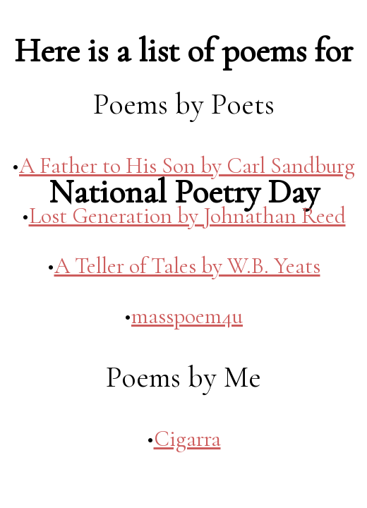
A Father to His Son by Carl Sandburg (187, 165)
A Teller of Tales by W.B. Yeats (187, 265)
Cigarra (187, 438)
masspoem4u (187, 315)
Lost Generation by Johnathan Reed (187, 215)
